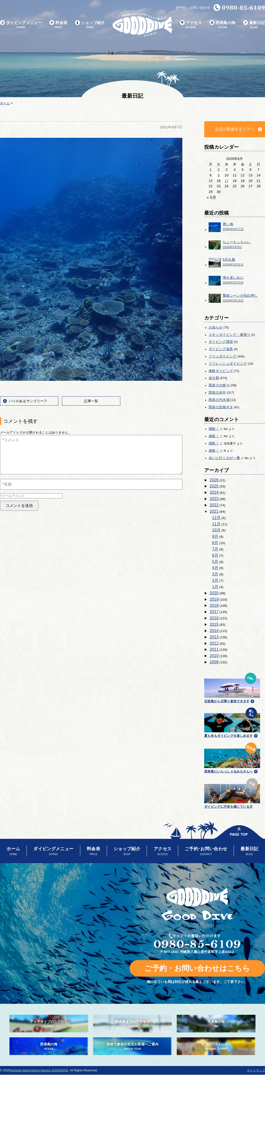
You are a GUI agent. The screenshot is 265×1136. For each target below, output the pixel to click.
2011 (214, 649)
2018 (214, 605)
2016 (214, 618)
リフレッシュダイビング (228, 363)
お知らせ (215, 327)
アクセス (191, 25)
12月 (216, 518)
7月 (215, 549)
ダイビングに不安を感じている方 (232, 792)
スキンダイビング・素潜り (229, 335)
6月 (215, 555)
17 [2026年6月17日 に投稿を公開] (227, 181)
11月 (216, 524)
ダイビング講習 (221, 342)
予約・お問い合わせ (193, 7)
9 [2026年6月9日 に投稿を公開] (219, 175)
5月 (215, 562)
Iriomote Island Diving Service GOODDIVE (39, 1070)
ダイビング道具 (221, 349)
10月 (216, 530)
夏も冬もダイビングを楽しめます (232, 722)
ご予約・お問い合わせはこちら (197, 968)
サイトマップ (256, 1070)
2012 (214, 643)
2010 (214, 656)
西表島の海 (223, 25)
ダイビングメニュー (21, 25)
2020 (214, 593)
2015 (214, 624)
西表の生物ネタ (221, 407)
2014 (214, 631)
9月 (215, 536)
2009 (214, 662)
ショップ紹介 (90, 25)
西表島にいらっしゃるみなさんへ (232, 757)
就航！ (214, 429)
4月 (215, 568)
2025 (214, 486)
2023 (214, 499)
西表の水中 (217, 392)
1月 (215, 587)
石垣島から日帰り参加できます (232, 687)
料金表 (58, 25)
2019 (214, 599)
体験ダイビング (221, 371)
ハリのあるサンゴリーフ (28, 401)
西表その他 (217, 385)
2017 (214, 612)
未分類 (214, 378)
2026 (214, 480)
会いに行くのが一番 (224, 458)
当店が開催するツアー (234, 129)
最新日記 (254, 25)
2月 (215, 580)
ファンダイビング (223, 356)
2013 (214, 637)
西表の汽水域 (219, 400)
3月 (215, 574)
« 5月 (211, 197)
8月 (215, 543)
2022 (214, 505)
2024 (214, 492)
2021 (214, 511)
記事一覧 (91, 401)
